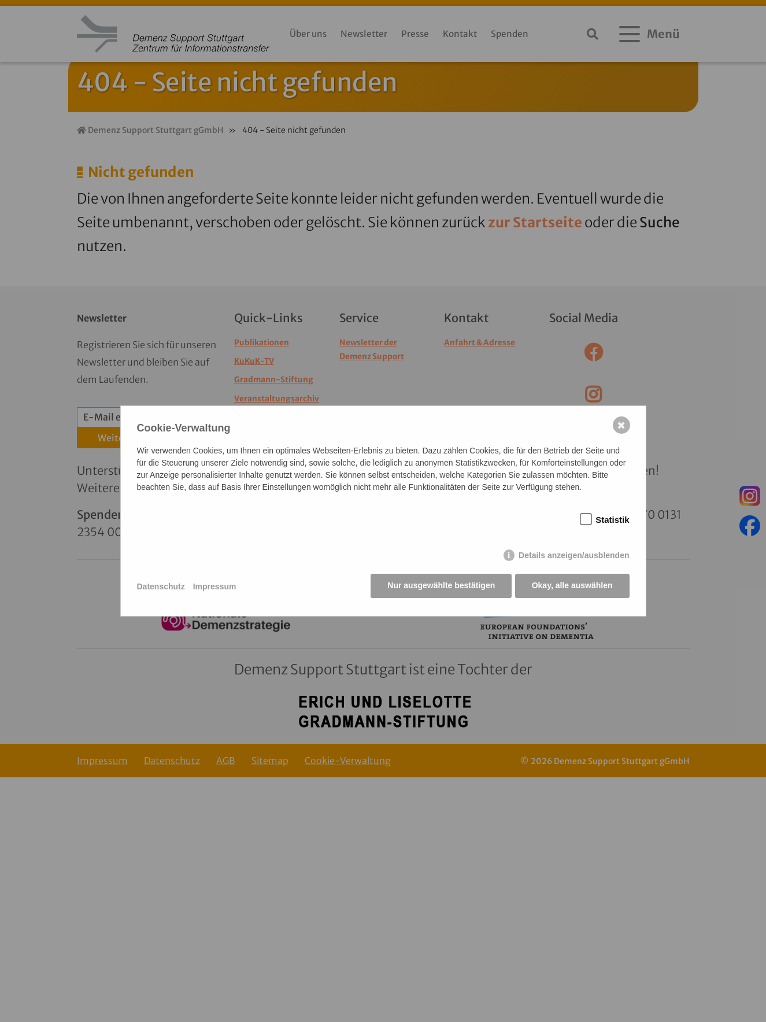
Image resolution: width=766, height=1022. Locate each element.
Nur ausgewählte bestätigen (440, 586)
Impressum (214, 586)
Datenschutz (161, 586)
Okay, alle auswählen (572, 586)
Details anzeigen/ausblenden (574, 556)
